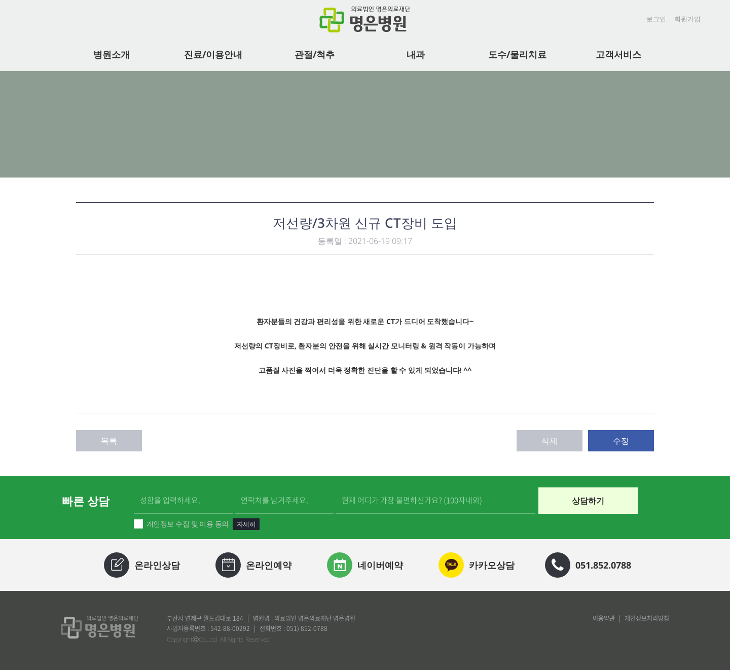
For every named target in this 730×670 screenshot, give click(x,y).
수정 (621, 440)
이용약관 (604, 618)
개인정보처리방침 (647, 618)
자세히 (246, 523)
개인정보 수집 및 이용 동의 (197, 524)
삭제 (549, 440)
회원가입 (687, 18)
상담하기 (588, 500)
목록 (109, 440)
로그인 (656, 18)
